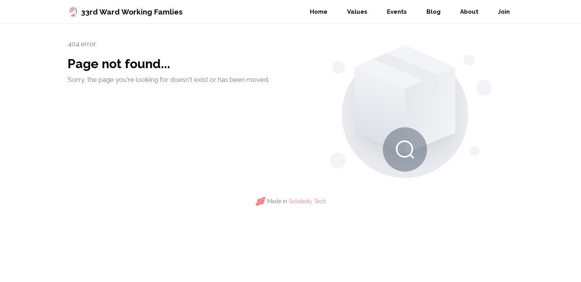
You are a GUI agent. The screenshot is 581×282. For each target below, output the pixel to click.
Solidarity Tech (307, 201)
